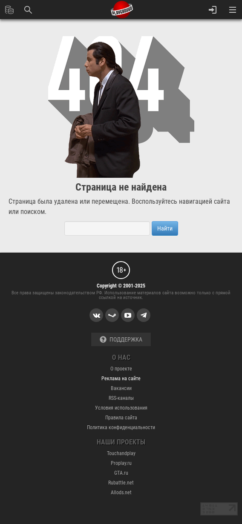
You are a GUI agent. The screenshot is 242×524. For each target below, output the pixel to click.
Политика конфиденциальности (121, 427)
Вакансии (121, 388)
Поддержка (121, 339)
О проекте (121, 369)
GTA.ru (121, 473)
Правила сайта (121, 418)
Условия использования (121, 408)
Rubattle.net (121, 483)
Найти (165, 228)
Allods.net (121, 493)
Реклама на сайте (121, 379)
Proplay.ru (121, 463)
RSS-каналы (121, 398)
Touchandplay (121, 453)
